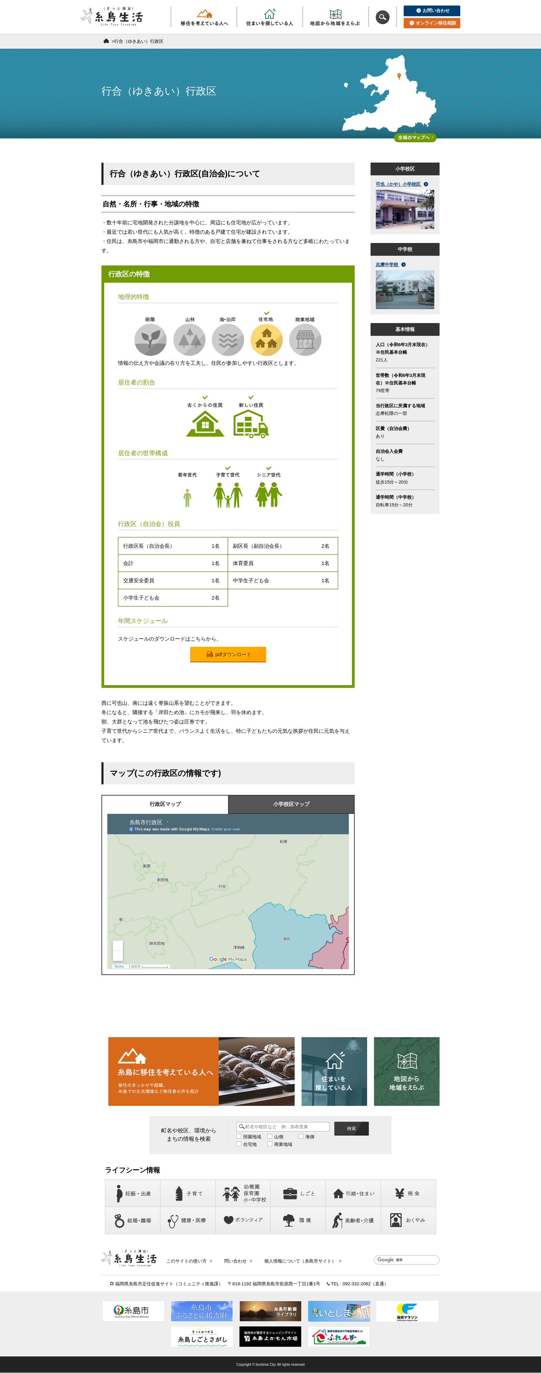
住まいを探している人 (270, 17)
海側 (309, 1136)
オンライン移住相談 (433, 23)
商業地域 (283, 1144)
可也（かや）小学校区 (402, 184)
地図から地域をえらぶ (335, 17)
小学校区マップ (291, 804)
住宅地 (250, 1144)
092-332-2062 (357, 1283)
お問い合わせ (433, 10)
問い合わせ (236, 1260)
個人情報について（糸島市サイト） (299, 1260)
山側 (278, 1136)
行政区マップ (165, 804)
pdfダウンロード (229, 654)
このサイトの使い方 (189, 1260)
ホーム (106, 40)
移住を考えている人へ (204, 17)
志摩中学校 (391, 264)
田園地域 (252, 1136)
